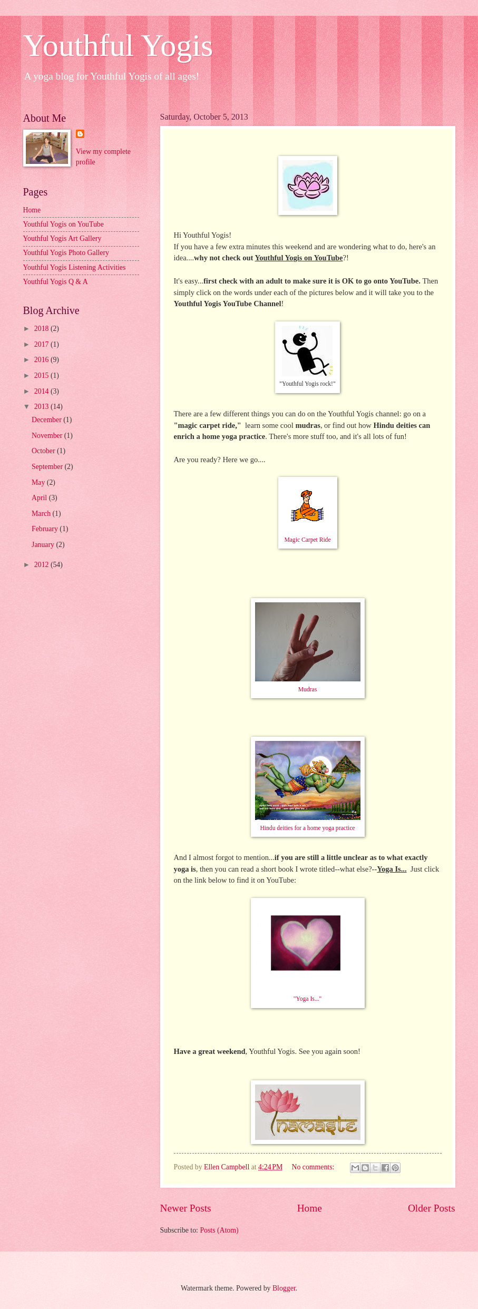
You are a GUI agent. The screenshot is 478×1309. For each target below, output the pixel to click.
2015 (42, 375)
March (42, 513)
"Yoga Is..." (307, 998)
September (48, 467)
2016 (42, 360)
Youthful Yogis (118, 45)
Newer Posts (185, 1208)
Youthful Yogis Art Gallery (62, 238)
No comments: (314, 1167)
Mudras (307, 689)
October (44, 451)
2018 (42, 329)
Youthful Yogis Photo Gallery (66, 253)
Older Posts (431, 1208)
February (46, 529)
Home (309, 1208)
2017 (42, 344)
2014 (42, 391)
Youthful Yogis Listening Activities (74, 267)
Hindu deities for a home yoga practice (307, 828)
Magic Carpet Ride (307, 539)
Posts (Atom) (219, 1230)
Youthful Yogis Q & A (55, 282)
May (39, 482)
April (40, 498)
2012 (42, 565)
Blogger (284, 1288)
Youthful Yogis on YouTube (63, 224)
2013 (42, 407)
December (47, 420)
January (44, 545)
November (48, 435)
